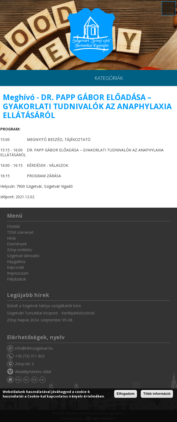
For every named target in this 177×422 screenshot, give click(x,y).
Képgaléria (16, 261)
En (26, 379)
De (34, 379)
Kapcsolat (15, 267)
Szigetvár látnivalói (23, 255)
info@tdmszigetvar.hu (34, 348)
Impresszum (17, 273)
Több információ (157, 394)
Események (17, 243)
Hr (42, 379)
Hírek (11, 238)
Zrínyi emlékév (19, 249)
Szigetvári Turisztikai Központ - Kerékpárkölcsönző (51, 312)
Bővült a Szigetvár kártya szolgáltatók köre (44, 305)
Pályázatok (16, 279)
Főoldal (13, 226)
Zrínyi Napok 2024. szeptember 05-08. (40, 319)
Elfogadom (126, 394)
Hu (18, 379)
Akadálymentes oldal (33, 371)
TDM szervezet (20, 232)
